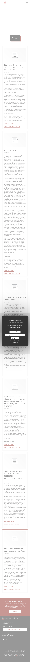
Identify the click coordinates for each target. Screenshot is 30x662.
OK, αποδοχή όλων (15, 332)
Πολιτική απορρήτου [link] (15, 341)
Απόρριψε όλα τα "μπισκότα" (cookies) (15, 335)
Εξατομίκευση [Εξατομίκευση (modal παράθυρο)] (15, 338)
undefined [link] (15, 342)
